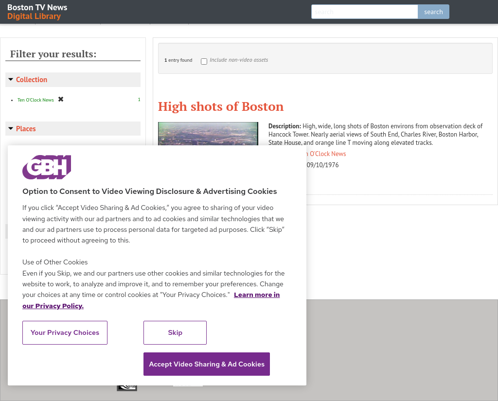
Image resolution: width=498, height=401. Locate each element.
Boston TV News (38, 10)
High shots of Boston (221, 106)
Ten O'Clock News (322, 154)
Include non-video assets (239, 59)
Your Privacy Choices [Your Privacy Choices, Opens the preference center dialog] (65, 332)
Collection (31, 79)
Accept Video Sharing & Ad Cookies (207, 364)
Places (26, 128)
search (433, 11)
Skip (175, 332)
